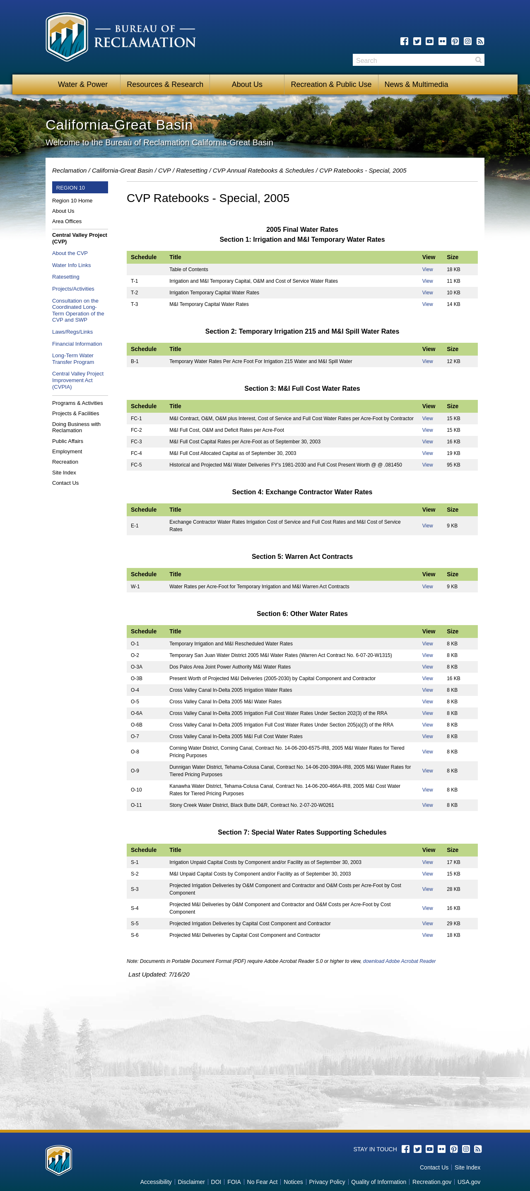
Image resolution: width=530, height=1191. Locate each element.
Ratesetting (191, 170)
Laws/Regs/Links (72, 332)
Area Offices (67, 221)
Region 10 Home (72, 200)
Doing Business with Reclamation (76, 427)
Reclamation (69, 170)
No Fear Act (262, 1182)
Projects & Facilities (75, 413)
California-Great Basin (122, 170)
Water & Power (83, 84)
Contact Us (65, 483)
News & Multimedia (416, 84)
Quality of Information (378, 1182)
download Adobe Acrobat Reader (399, 961)
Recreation (65, 462)
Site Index (64, 472)
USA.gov (469, 1182)
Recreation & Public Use (331, 84)
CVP (164, 170)
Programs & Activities (77, 403)
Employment (67, 451)
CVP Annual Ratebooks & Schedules (263, 170)
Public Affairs (67, 441)
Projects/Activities (73, 289)
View (427, 269)
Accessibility (156, 1182)
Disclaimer (191, 1182)
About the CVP (70, 253)
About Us (247, 84)
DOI (216, 1182)
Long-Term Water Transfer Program (73, 358)
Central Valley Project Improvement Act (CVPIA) (78, 380)
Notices (293, 1182)
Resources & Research (165, 84)
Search (478, 60)
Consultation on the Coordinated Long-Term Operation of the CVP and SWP (78, 310)
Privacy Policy (327, 1182)
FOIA (234, 1182)
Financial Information (77, 344)
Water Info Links (71, 265)
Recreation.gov (431, 1182)
